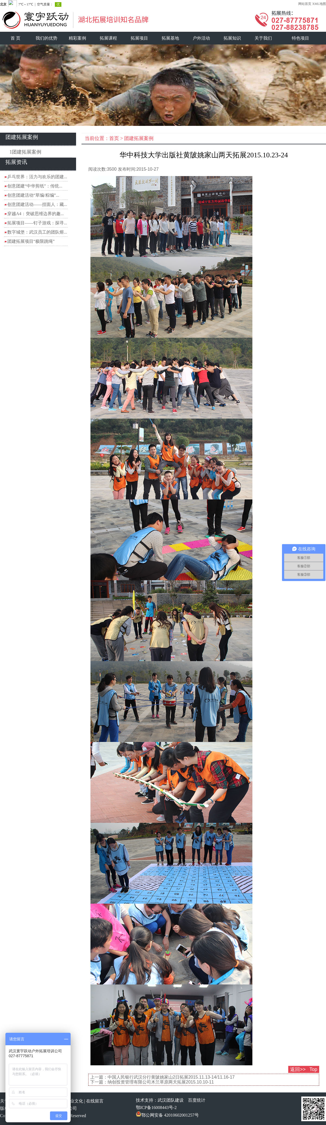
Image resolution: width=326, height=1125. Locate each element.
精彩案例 (77, 38)
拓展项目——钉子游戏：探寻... (37, 223)
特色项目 (300, 38)
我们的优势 (46, 38)
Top (313, 1069)
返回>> (298, 1069)
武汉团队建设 (171, 1100)
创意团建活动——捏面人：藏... (37, 204)
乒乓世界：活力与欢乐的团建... (37, 176)
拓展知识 (232, 38)
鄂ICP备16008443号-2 (156, 1107)
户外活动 (201, 38)
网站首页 (304, 4)
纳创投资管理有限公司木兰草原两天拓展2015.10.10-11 (161, 1082)
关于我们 (263, 38)
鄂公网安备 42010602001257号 (167, 1115)
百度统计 (196, 1100)
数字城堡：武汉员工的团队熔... (37, 232)
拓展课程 (108, 38)
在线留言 (95, 1101)
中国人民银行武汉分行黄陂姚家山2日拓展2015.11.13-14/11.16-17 (171, 1077)
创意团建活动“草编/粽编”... (33, 195)
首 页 (15, 38)
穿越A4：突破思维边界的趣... (35, 213)
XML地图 (319, 4)
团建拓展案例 (138, 138)
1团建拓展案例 (25, 152)
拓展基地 (170, 38)
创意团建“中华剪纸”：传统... (34, 186)
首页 (114, 138)
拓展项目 (139, 38)
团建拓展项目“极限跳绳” (31, 241)
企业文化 (74, 1101)
